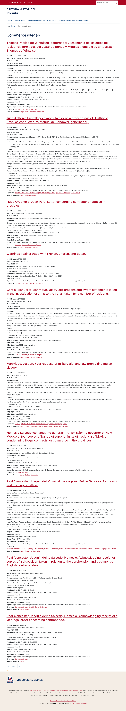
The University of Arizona (79, 703)
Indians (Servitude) (42, 424)
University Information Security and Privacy (63, 701)
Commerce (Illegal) (21, 109)
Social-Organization (61, 426)
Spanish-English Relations (38, 607)
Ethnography (37, 357)
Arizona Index (20, 20)
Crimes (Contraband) (36, 283)
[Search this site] (105, 3)
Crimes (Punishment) (51, 549)
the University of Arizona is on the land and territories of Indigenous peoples (55, 690)
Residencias (33, 109)
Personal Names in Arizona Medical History (73, 20)
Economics (34, 112)
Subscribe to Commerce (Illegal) (7, 670)
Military (27, 112)
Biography (36, 551)
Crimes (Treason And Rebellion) (70, 549)
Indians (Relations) (21, 355)
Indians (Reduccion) (64, 193)
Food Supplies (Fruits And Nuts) (33, 549)
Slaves (65, 424)
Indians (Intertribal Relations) (25, 424)
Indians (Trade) (111, 549)
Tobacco (25, 245)
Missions (41, 112)
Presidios (18, 245)
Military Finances (21, 193)
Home (10, 20)
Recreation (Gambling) (49, 193)
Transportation (87, 549)
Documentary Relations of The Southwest (42, 20)
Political (27, 426)
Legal (22, 112)
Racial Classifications (14, 549)
